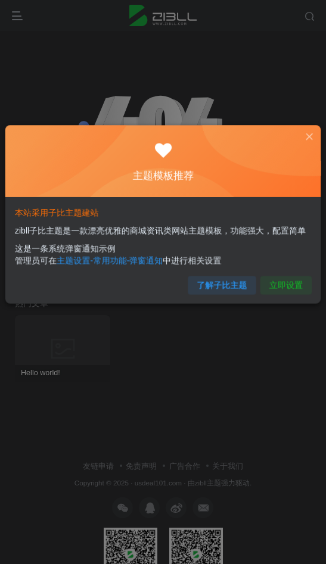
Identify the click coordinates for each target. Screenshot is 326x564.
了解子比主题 (217, 280)
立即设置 (277, 280)
